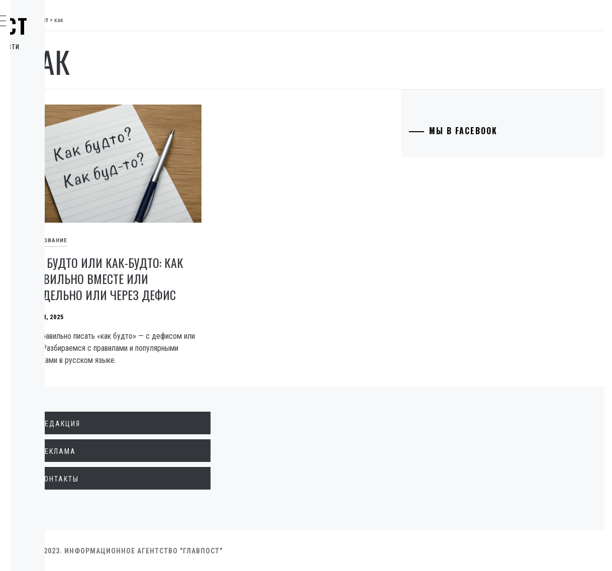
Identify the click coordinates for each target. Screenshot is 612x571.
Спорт (49, 276)
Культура (55, 210)
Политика (57, 77)
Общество (57, 122)
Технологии (61, 188)
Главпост (86, 26)
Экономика (60, 99)
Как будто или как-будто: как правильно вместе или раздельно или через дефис (219, 257)
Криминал (57, 144)
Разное (51, 254)
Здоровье (56, 232)
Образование (63, 166)
